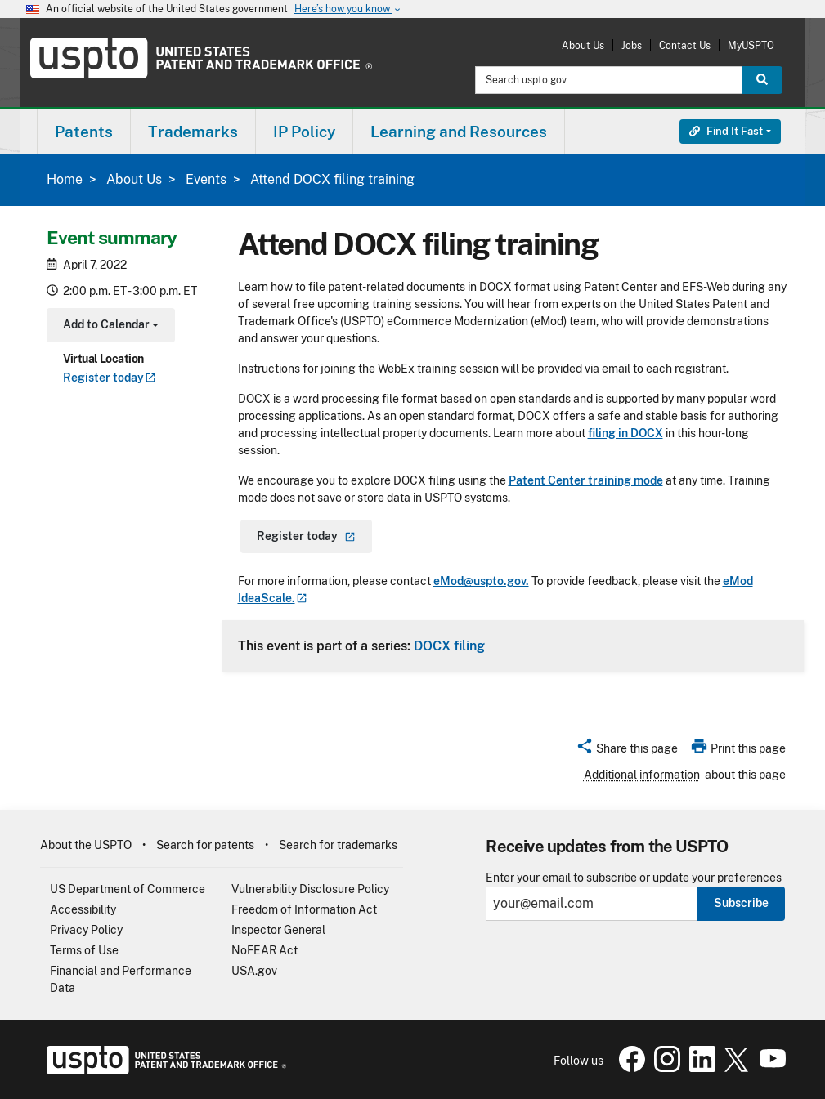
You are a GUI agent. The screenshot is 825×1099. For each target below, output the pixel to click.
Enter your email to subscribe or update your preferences (634, 878)
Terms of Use (84, 950)
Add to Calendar (109, 326)
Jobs (631, 45)
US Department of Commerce (127, 889)
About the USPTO (86, 844)
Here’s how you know (348, 9)
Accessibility (83, 909)
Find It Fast (726, 131)
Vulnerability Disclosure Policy (310, 889)
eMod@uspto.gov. (481, 580)
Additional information (642, 774)
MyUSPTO (751, 45)
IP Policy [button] (304, 132)
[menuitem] (84, 131)
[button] (627, 750)
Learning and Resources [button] (458, 132)
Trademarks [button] (193, 132)
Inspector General (278, 929)
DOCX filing (449, 645)
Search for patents (205, 844)
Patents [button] (84, 132)
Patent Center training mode (586, 480)
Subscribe (741, 902)
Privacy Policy (86, 929)
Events (206, 179)
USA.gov (254, 970)
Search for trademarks (338, 844)
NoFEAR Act (264, 950)
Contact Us (685, 45)
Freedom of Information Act (304, 909)
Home (65, 179)
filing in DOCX (625, 433)
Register (109, 377)
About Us (583, 45)
